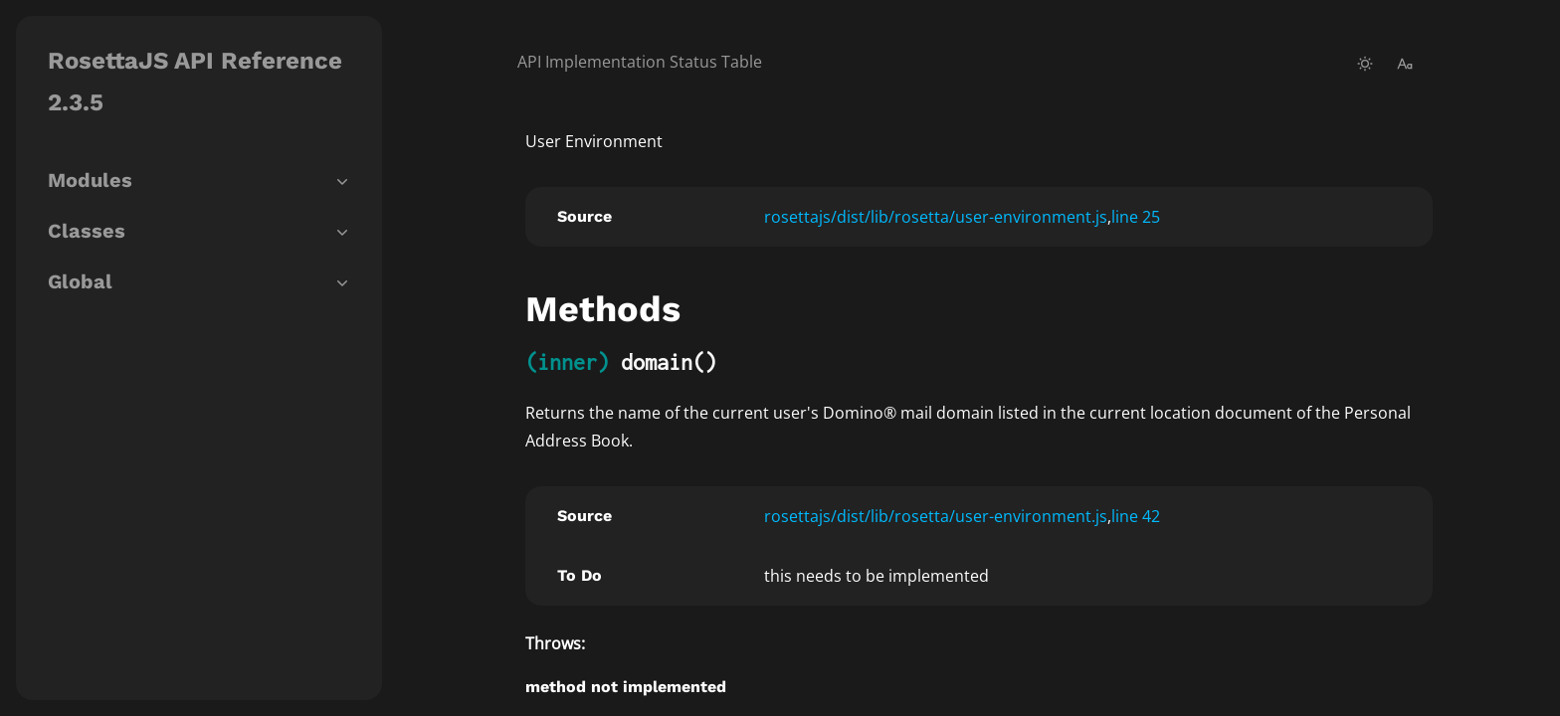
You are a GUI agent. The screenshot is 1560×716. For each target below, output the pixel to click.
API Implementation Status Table (639, 62)
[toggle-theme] (1365, 64)
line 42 (1135, 516)
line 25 (1135, 217)
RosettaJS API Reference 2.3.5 (195, 81)
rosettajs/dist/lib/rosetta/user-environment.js (935, 217)
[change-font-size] (1405, 64)
